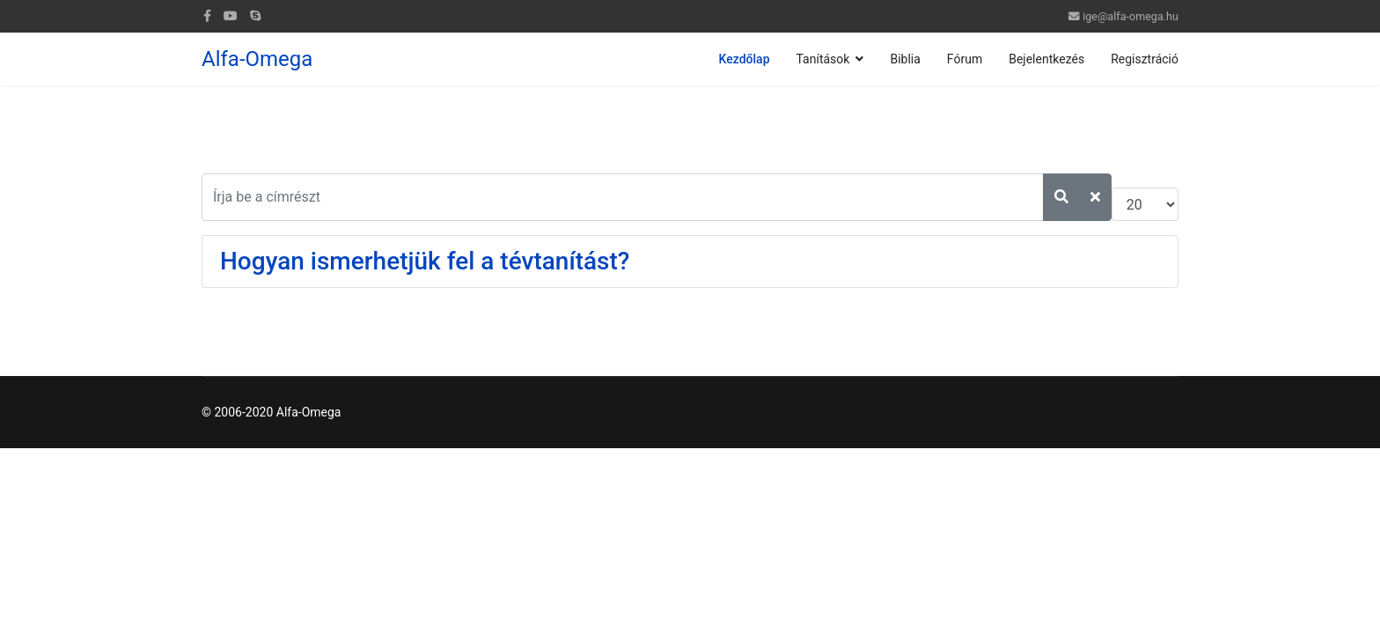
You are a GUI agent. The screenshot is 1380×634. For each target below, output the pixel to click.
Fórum (964, 59)
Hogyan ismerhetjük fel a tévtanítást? (424, 261)
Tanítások (823, 59)
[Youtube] (231, 16)
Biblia (905, 59)
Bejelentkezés (1046, 59)
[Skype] (255, 16)
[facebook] (207, 16)
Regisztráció (1144, 59)
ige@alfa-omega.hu (1130, 16)
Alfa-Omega (257, 59)
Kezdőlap (744, 59)
